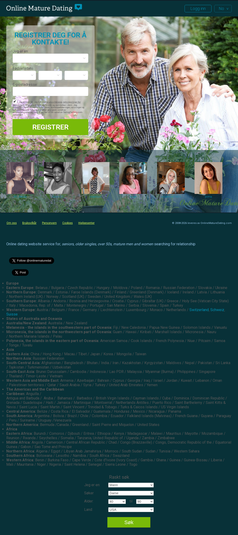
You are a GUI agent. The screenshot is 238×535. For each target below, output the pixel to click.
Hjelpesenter (86, 223)
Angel (133, 196)
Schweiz (217, 310)
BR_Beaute (20, 196)
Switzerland (199, 310)
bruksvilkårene (54, 102)
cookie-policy (34, 105)
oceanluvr (95, 196)
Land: (88, 509)
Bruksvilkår (29, 223)
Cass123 (57, 196)
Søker (89, 493)
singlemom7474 (171, 196)
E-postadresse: (25, 84)
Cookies (67, 223)
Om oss (12, 223)
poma (208, 196)
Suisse (12, 314)
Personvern (49, 223)
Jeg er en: (21, 51)
